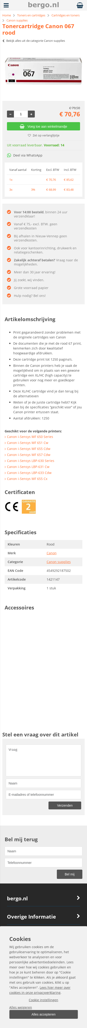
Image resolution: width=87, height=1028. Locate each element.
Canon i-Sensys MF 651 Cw (27, 442)
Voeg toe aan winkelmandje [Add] (43, 126)
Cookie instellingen (43, 1000)
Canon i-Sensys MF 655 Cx (27, 478)
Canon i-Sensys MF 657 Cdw (28, 454)
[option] (43, 70)
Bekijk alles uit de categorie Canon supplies (33, 41)
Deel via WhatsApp (24, 155)
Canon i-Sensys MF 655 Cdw (28, 448)
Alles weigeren (20, 1007)
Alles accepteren (44, 1014)
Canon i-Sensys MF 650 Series (30, 436)
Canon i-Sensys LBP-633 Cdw (29, 472)
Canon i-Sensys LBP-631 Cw (28, 466)
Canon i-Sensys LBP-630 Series (30, 460)
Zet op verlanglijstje (43, 135)
